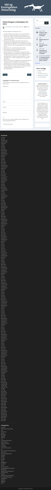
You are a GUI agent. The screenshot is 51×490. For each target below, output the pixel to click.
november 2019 (4, 206)
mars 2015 (3, 279)
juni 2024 (3, 156)
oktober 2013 (3, 303)
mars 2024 (3, 161)
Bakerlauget (3, 434)
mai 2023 (3, 169)
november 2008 (4, 384)
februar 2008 (3, 391)
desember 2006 (4, 398)
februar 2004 (3, 410)
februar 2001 (3, 417)
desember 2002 (4, 414)
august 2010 (3, 356)
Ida (1, 449)
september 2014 (4, 287)
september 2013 (4, 305)
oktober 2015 (3, 270)
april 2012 (3, 328)
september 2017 (4, 239)
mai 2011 (3, 343)
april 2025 (3, 146)
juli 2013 (2, 308)
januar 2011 (3, 349)
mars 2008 (3, 390)
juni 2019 (3, 212)
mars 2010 (3, 362)
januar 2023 (3, 175)
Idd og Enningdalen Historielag (9, 7)
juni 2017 (3, 244)
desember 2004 (4, 407)
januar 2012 (3, 333)
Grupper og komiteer (5, 443)
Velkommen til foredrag (43, 75)
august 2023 (3, 168)
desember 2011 (4, 334)
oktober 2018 (3, 222)
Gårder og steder (4, 442)
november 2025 (4, 140)
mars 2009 (3, 378)
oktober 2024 (3, 152)
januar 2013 (3, 317)
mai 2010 (3, 359)
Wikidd (2, 482)
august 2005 (3, 403)
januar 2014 (3, 299)
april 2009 (3, 376)
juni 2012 (3, 327)
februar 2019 (3, 216)
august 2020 (3, 197)
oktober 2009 (3, 369)
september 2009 (4, 371)
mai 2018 (3, 229)
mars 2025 (3, 147)
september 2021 (4, 190)
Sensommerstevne (4, 466)
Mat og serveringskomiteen (6, 453)
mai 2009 (3, 375)
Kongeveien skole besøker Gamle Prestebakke (43, 34)
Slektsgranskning (4, 472)
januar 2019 (3, 217)
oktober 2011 (3, 337)
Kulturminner (3, 452)
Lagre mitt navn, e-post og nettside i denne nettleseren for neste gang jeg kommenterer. (16, 120)
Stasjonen (3, 474)
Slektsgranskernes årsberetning (7, 471)
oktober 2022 (3, 178)
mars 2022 (3, 185)
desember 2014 (4, 283)
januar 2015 (3, 282)
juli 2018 (2, 226)
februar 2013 (3, 315)
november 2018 (4, 220)
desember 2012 (4, 318)
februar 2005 (3, 404)
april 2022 (3, 184)
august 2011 (3, 340)
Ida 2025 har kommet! (42, 73)
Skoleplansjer (3, 469)
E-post (4, 107)
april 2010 (3, 360)
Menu (2, 2)
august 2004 (3, 409)
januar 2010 (3, 365)
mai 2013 (3, 311)
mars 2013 (3, 314)
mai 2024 (3, 158)
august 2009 (3, 372)
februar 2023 (3, 174)
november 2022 (4, 177)
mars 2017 (3, 248)
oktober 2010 (3, 353)
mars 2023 (3, 172)
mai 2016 (3, 260)
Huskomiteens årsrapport (6, 447)
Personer (3, 459)
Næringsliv (3, 455)
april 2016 (3, 261)
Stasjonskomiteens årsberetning (7, 475)
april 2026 (3, 139)
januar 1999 (3, 420)
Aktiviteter (27, 26)
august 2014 (3, 289)
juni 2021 (3, 191)
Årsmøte (2, 433)
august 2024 (3, 155)
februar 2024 (3, 162)
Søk (37, 20)
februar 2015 (3, 280)
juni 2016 (3, 258)
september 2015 (4, 271)
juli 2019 (2, 210)
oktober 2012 (3, 321)
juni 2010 (3, 357)
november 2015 (4, 268)
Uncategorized (4, 478)
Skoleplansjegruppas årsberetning (7, 468)
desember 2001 (4, 416)
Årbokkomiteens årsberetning (7, 428)
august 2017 (3, 241)
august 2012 (3, 324)
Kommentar (6, 86)
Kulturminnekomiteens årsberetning (8, 450)
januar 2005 (3, 406)
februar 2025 (3, 149)
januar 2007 (3, 397)
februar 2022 (3, 187)
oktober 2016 (3, 254)
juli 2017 (2, 242)
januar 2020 (3, 204)
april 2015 (3, 277)
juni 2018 (3, 228)
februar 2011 (3, 347)
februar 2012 (3, 331)
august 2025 (3, 143)
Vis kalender (37, 63)
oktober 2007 (3, 394)
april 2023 (3, 171)
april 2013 (3, 312)
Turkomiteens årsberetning (6, 477)
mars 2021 (3, 193)
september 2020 (4, 196)
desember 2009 (4, 366)
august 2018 (3, 225)
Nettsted (5, 112)
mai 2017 (3, 245)
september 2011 (4, 338)
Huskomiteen (3, 446)
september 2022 (4, 179)
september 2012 (4, 322)
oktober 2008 (3, 385)
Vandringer (3, 481)
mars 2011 (3, 346)
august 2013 (3, 306)
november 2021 (4, 188)
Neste (29, 74)
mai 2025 (3, 144)
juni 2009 (3, 373)
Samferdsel (3, 463)
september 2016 (4, 255)
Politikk (2, 461)
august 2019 (3, 209)
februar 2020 (3, 203)
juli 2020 (2, 198)
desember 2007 (4, 392)
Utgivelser (3, 480)
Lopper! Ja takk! (41, 70)
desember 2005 (4, 401)
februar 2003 (3, 413)
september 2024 (4, 153)
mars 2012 (3, 330)
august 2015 (3, 273)
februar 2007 (3, 395)
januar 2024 (3, 163)
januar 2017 (3, 251)
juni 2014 (3, 292)
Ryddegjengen (4, 462)
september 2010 (4, 355)
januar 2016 (3, 266)
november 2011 (4, 336)
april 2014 (3, 295)
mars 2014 (3, 296)
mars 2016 (3, 263)
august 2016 (3, 257)
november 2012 (4, 320)
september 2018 (4, 223)
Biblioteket (3, 436)
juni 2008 (3, 388)
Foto (2, 439)
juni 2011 (3, 341)
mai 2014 (3, 293)
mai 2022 (3, 182)
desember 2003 (4, 411)
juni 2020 (3, 200)
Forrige (5, 74)
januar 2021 (3, 194)
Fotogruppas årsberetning (6, 440)
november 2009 (4, 368)
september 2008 (4, 387)
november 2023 (4, 165)
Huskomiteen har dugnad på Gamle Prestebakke (43, 52)
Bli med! (39, 72)
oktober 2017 (3, 238)
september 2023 (4, 166)
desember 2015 (4, 267)
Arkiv (2, 430)
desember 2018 (4, 219)
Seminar (2, 465)
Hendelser (3, 445)
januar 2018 (3, 235)
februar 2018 (3, 233)
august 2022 (3, 181)
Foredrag (3, 437)
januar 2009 (3, 381)
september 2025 (4, 142)
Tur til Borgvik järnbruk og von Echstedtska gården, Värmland (44, 59)
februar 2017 (3, 250)
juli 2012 (2, 325)
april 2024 (3, 159)
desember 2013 (4, 301)
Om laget (3, 458)
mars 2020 (3, 201)
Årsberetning (3, 431)
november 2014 (4, 285)
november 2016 (4, 252)
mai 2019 (3, 213)
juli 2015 (2, 274)
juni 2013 (3, 309)
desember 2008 (4, 382)
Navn (4, 101)
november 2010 (4, 352)
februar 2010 (3, 363)
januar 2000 (3, 419)
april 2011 (3, 344)
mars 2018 (3, 232)
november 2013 (4, 302)
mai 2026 (3, 137)
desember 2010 (4, 350)
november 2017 (4, 236)
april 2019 (3, 214)
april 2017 (3, 247)
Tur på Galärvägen (42, 77)
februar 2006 (3, 400)
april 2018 (3, 231)
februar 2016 (3, 264)
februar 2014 (3, 298)
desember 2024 (4, 150)
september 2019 (4, 207)
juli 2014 (2, 290)
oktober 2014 (3, 286)
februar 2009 (3, 379)
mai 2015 (3, 276)
